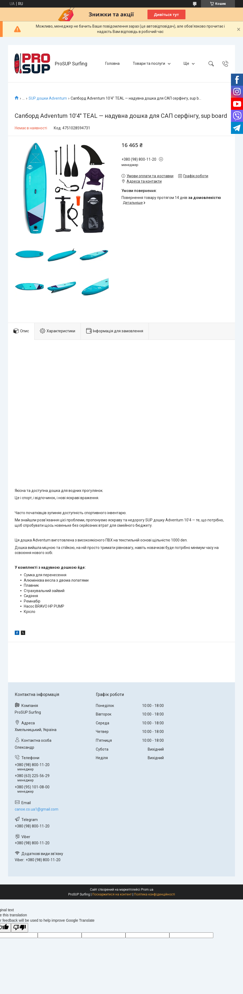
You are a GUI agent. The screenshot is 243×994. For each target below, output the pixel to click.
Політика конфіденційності (154, 894)
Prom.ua (147, 889)
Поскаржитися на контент (112, 894)
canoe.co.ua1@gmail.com (36, 809)
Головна (112, 63)
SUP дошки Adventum (48, 98)
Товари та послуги (149, 63)
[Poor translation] (19, 927)
